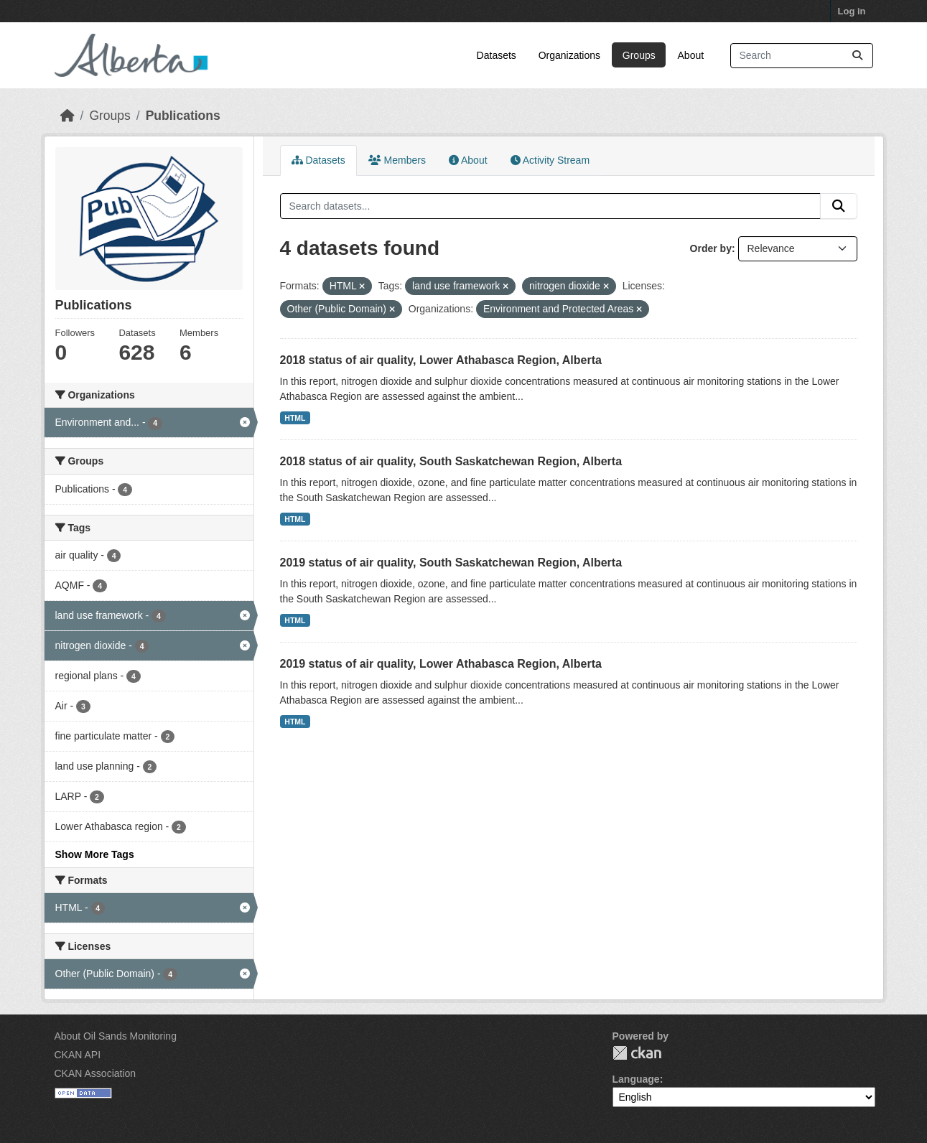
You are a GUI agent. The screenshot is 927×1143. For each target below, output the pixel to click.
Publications (183, 115)
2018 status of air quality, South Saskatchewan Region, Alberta (451, 461)
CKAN (636, 1052)
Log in (852, 11)
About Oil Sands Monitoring (116, 1036)
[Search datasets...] (801, 55)
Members (397, 160)
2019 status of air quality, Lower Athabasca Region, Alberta (441, 664)
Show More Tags (94, 854)
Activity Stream (550, 160)
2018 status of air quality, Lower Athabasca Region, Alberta (441, 360)
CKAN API (78, 1054)
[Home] (67, 115)
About (691, 55)
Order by (711, 248)
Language (636, 1079)
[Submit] (857, 55)
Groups (639, 55)
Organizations (569, 55)
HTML (294, 418)
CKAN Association (95, 1073)
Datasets (496, 55)
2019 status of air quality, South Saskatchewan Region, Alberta (451, 562)
